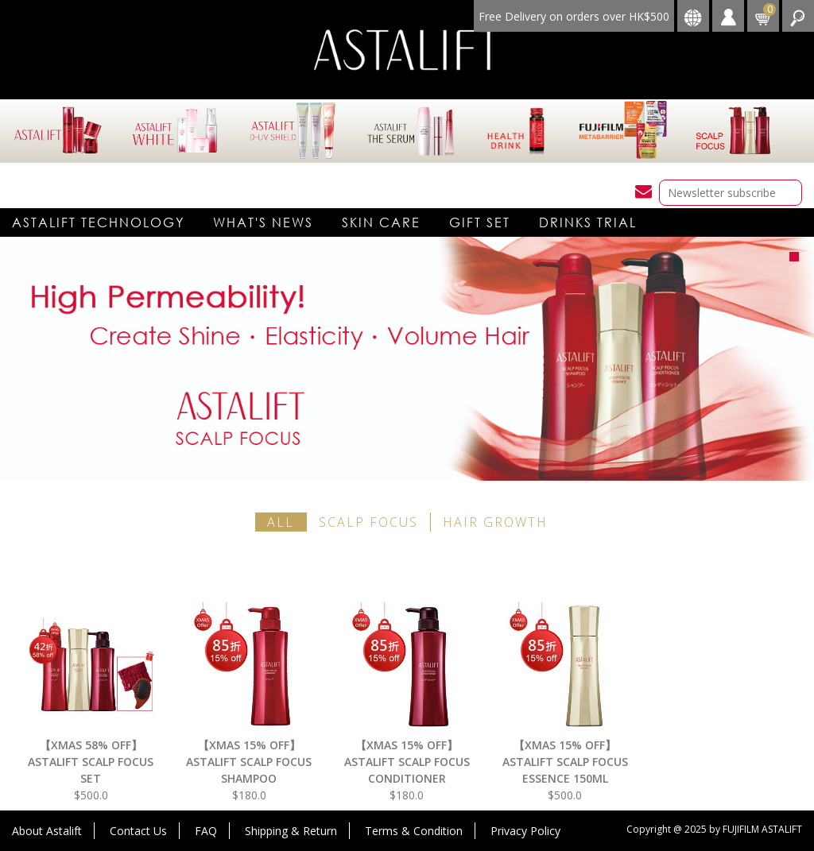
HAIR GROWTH (495, 522)
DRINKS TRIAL (588, 222)
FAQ (206, 830)
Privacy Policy (525, 830)
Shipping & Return (291, 830)
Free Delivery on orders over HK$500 (574, 16)
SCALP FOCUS (368, 522)
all (280, 522)
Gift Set (479, 222)
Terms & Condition (414, 830)
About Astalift (47, 830)
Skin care (381, 222)
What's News (263, 222)
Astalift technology (98, 222)
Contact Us (138, 830)
